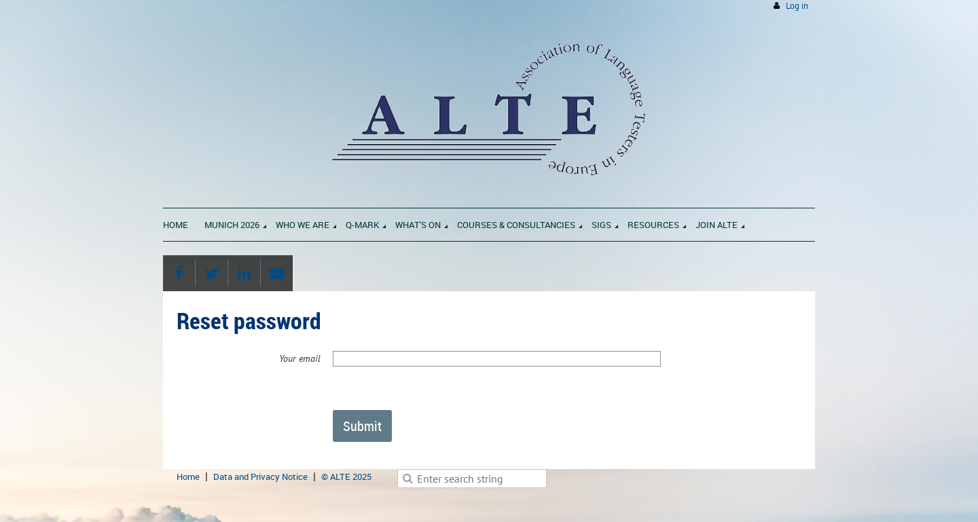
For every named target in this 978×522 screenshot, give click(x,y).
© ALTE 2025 (346, 476)
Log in (797, 6)
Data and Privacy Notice (260, 476)
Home (188, 476)
